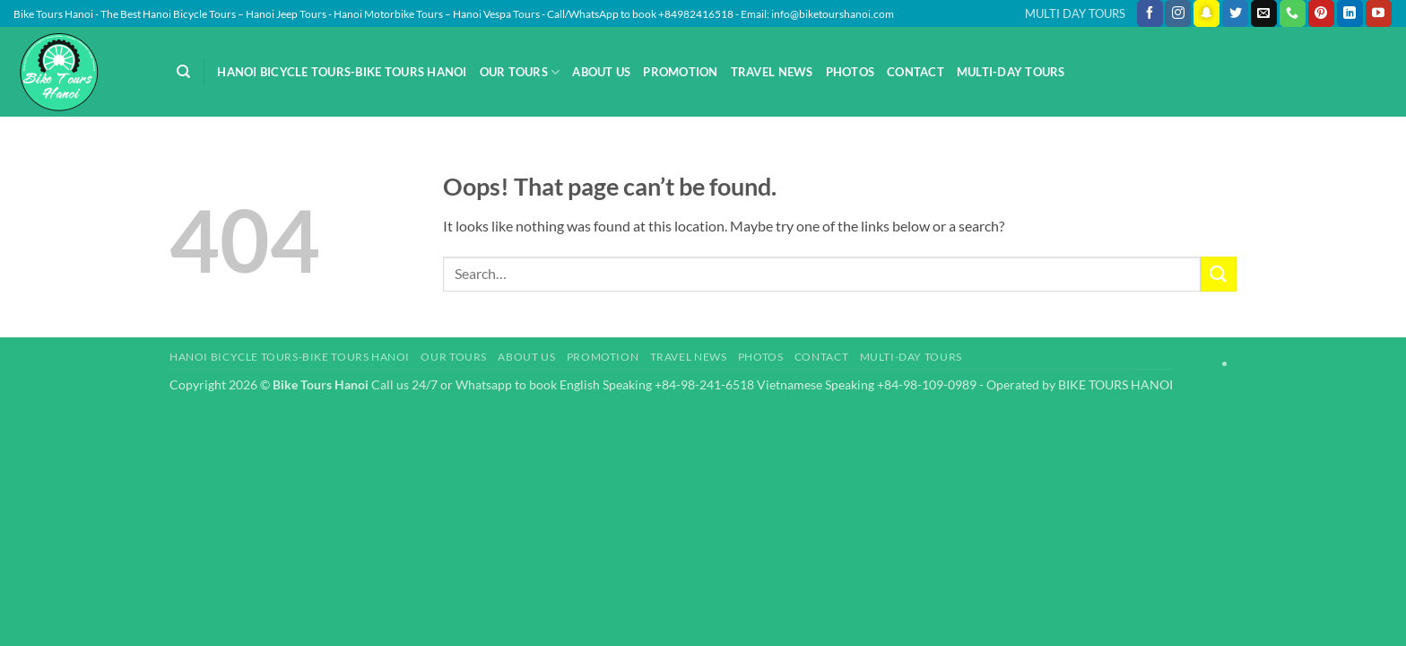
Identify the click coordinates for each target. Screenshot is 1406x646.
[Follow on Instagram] (1178, 13)
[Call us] (1293, 13)
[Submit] (1219, 274)
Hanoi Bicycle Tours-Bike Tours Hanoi (341, 72)
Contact (915, 72)
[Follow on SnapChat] (1206, 13)
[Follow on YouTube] (1379, 13)
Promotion (680, 72)
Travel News (772, 72)
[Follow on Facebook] (1150, 13)
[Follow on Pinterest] (1321, 13)
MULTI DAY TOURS (1075, 13)
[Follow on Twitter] (1235, 13)
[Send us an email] (1264, 13)
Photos (850, 72)
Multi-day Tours (1011, 72)
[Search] (183, 72)
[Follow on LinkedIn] (1350, 13)
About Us (601, 72)
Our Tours (520, 72)
